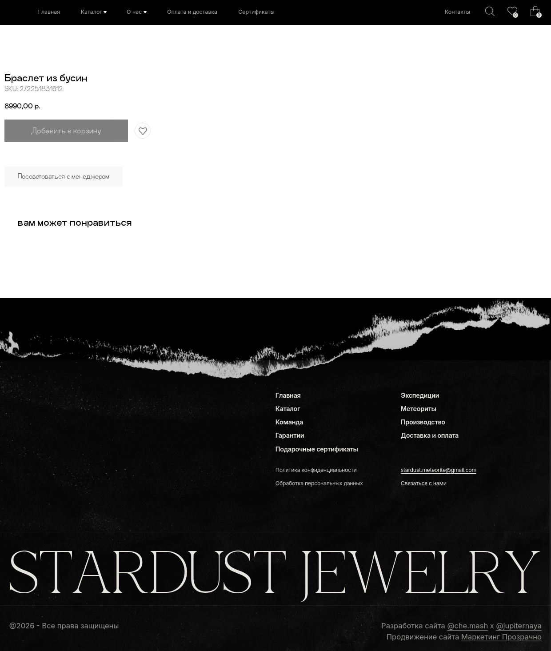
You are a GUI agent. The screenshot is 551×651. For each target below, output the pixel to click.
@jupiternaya (518, 625)
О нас (134, 11)
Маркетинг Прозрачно (501, 636)
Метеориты (418, 408)
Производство (423, 422)
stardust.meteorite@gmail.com (438, 470)
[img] (512, 11)
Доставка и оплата (430, 435)
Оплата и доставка (192, 11)
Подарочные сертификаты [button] (317, 449)
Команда (289, 422)
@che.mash (467, 625)
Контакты (457, 11)
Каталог (91, 11)
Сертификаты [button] (256, 11)
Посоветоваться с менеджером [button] (63, 176)
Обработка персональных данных (319, 483)
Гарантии (290, 435)
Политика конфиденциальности (316, 470)
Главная (49, 11)
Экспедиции (420, 395)
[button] (424, 483)
